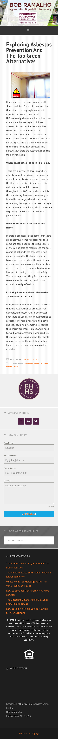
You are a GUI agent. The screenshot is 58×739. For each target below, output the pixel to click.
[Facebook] (21, 421)
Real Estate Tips (30, 359)
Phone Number (10, 468)
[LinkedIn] (28, 421)
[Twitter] (36, 421)
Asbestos (28, 363)
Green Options (41, 363)
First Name (9, 443)
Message (7, 481)
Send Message (29, 514)
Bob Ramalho (29, 13)
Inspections (12, 366)
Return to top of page (29, 733)
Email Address (10, 455)
